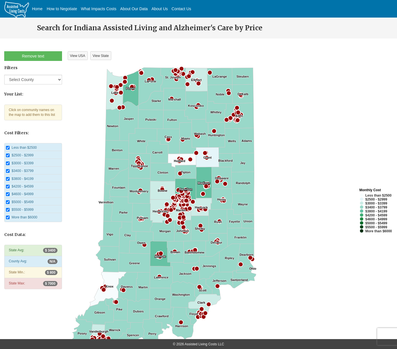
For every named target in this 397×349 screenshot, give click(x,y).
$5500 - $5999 (19, 210)
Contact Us (181, 9)
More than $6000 (21, 217)
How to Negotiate (62, 9)
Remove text (33, 56)
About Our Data (134, 9)
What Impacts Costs (98, 9)
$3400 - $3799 (19, 171)
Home (37, 9)
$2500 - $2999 (19, 155)
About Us (159, 9)
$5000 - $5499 (19, 202)
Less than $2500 (21, 148)
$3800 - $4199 (19, 179)
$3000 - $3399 (19, 163)
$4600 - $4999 (19, 194)
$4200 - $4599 (19, 186)
